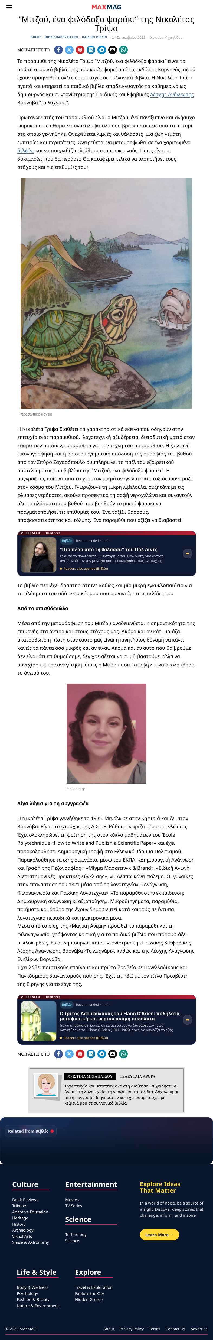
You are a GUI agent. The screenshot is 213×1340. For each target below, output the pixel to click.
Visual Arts (22, 1236)
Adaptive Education (30, 1212)
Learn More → (159, 1234)
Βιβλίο (36, 37)
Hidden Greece (89, 1299)
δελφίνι (25, 150)
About (108, 1328)
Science (72, 1240)
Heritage (20, 1218)
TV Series (73, 1205)
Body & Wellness (32, 1287)
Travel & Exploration (94, 1287)
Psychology (27, 1293)
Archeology (23, 1230)
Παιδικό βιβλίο (94, 37)
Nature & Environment (38, 1305)
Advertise (199, 1328)
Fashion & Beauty (33, 1299)
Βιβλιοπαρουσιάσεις (62, 37)
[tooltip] (58, 50)
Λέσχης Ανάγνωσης (172, 94)
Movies (72, 1199)
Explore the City (89, 1293)
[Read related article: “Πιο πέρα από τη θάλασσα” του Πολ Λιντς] (106, 553)
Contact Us (175, 1328)
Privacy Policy (132, 1328)
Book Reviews (25, 1199)
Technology (76, 1234)
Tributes (19, 1205)
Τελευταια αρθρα (137, 1076)
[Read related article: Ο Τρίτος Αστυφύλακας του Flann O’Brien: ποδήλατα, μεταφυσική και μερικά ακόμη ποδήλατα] (106, 1020)
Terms (154, 1328)
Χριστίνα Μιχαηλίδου (166, 37)
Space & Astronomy (30, 1242)
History (19, 1224)
